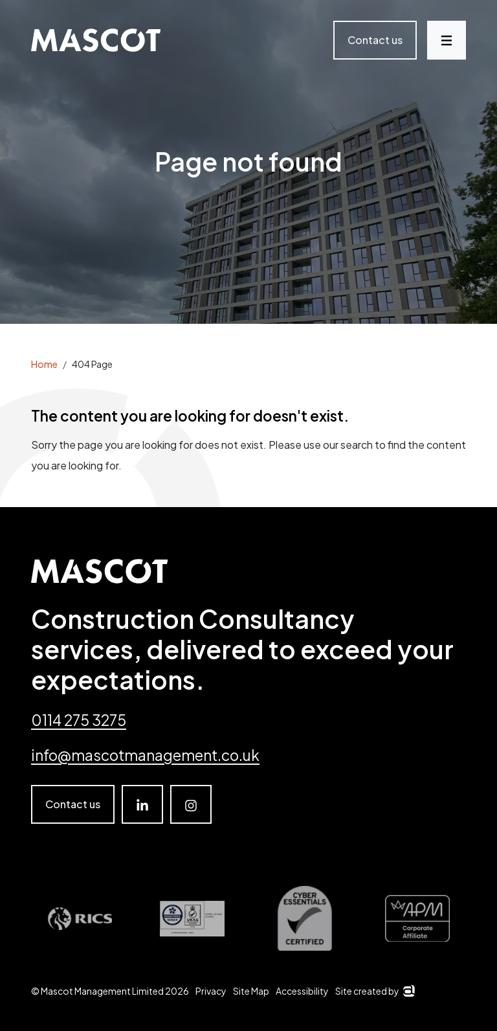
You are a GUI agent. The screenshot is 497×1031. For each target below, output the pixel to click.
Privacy (210, 991)
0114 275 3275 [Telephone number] (78, 719)
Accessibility (302, 991)
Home (44, 364)
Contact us (375, 40)
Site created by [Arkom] (375, 991)
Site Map (251, 991)
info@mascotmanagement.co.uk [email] (145, 754)
